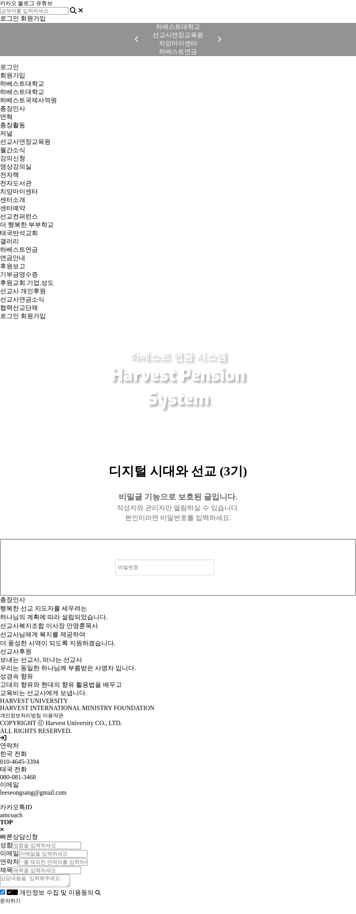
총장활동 (12, 125)
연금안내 (12, 257)
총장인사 (12, 108)
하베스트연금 (19, 249)
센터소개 (12, 199)
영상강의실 (16, 166)
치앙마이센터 (19, 191)
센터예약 (12, 208)
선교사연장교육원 (25, 141)
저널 (6, 133)
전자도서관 (16, 183)
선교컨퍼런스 (19, 216)
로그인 (9, 18)
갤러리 (9, 241)
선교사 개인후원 (23, 291)
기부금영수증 (19, 274)
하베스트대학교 (22, 83)
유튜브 (44, 3)
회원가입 (33, 18)
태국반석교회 (19, 233)
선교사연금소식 (22, 299)
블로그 (26, 3)
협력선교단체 (19, 307)
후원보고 (12, 266)
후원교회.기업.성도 (27, 282)
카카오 (8, 3)
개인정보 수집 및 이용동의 (51, 894)
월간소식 (12, 150)
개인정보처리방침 (20, 715)
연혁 (6, 116)
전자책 (9, 174)
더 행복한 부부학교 (27, 224)
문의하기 (10, 903)
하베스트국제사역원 (28, 100)
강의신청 (12, 158)
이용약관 (53, 715)
